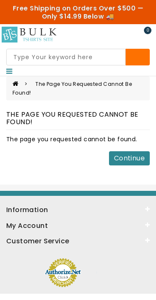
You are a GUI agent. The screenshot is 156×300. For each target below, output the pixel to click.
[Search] (138, 57)
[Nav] (9, 71)
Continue (129, 158)
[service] (78, 240)
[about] (78, 225)
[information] (78, 209)
